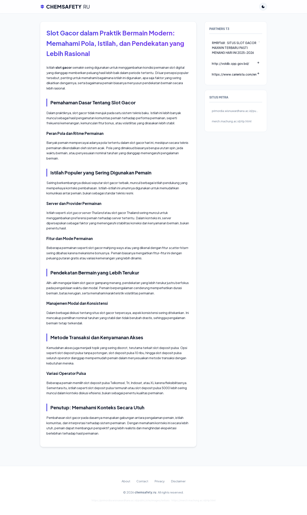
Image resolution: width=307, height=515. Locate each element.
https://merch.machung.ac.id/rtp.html (194, 500)
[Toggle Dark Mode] (263, 7)
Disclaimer (178, 481)
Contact (142, 481)
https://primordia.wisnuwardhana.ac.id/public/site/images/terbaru (131, 500)
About (126, 481)
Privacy (159, 481)
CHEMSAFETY (65, 7)
